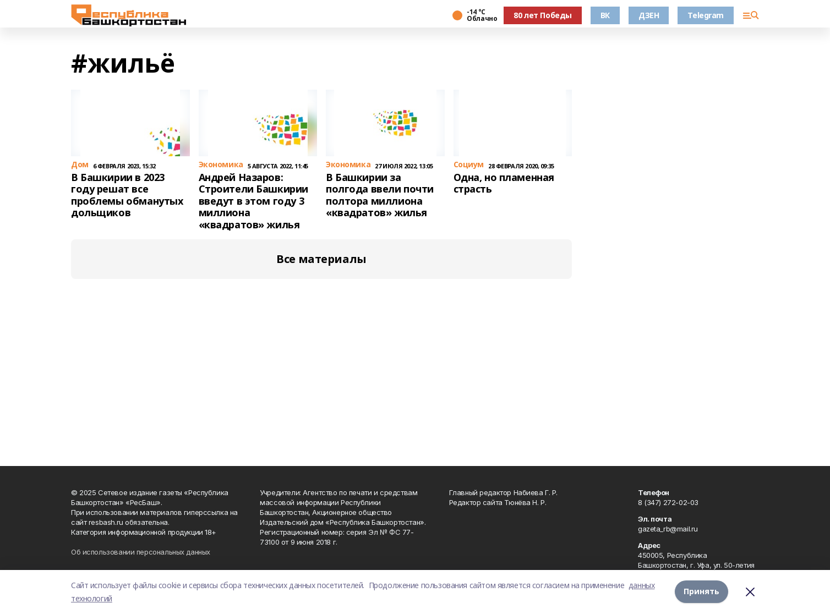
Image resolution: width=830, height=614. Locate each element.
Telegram (705, 15)
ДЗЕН (648, 15)
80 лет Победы (543, 15)
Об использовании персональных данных (140, 551)
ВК (605, 15)
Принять (701, 591)
